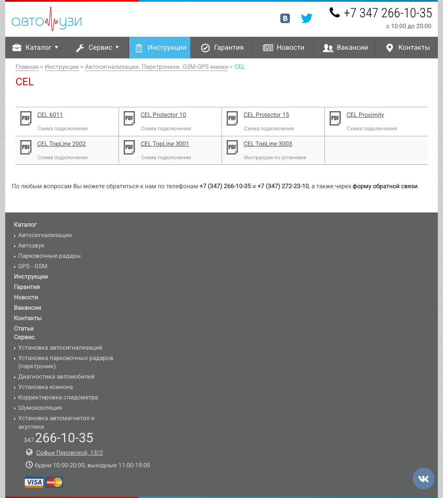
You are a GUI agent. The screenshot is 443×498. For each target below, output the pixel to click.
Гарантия (229, 47)
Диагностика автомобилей (56, 376)
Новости (291, 47)
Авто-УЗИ (46, 19)
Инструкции (167, 47)
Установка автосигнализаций (60, 347)
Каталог (43, 47)
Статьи (24, 328)
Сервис (105, 47)
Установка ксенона (45, 387)
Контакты (414, 47)
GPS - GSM (33, 266)
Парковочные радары (49, 256)
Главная (27, 67)
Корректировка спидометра (58, 397)
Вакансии (352, 47)
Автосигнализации (45, 235)
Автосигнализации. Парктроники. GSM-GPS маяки (156, 67)
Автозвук (31, 245)
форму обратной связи (385, 186)
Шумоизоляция (40, 408)
